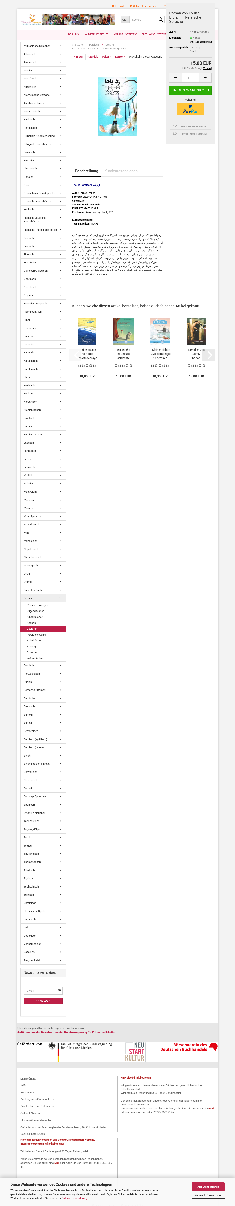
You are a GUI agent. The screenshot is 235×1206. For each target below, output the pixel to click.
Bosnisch (29, 152)
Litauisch (29, 467)
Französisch (31, 262)
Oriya (27, 573)
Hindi (27, 319)
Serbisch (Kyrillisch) (35, 739)
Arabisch (29, 70)
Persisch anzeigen (37, 605)
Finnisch (29, 254)
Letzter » (120, 56)
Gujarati (28, 295)
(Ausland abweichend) (201, 42)
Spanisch (29, 804)
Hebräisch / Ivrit (33, 311)
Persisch (29, 598)
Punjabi (28, 681)
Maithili (28, 475)
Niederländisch (32, 557)
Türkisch (29, 894)
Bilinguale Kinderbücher (37, 144)
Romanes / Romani (35, 690)
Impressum (27, 1092)
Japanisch (30, 344)
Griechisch (30, 287)
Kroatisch (29, 418)
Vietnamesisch (32, 943)
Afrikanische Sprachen (37, 45)
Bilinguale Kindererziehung (39, 135)
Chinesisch (30, 168)
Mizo (26, 532)
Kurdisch (29, 426)
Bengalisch (30, 127)
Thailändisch (31, 853)
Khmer (27, 377)
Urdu (26, 927)
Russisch (29, 706)
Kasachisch (31, 360)
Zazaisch (29, 952)
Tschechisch (31, 886)
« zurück (92, 56)
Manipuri (29, 500)
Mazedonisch (31, 524)
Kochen (31, 623)
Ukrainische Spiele (34, 911)
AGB (23, 1085)
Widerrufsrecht (96, 34)
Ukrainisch (30, 902)
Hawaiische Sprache (36, 303)
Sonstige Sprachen (35, 796)
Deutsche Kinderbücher (37, 201)
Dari (26, 185)
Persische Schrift (37, 634)
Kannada (29, 352)
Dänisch (28, 176)
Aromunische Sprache (37, 94)
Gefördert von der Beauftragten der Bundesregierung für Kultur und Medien (63, 1127)
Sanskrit (28, 714)
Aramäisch (30, 78)
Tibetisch (29, 870)
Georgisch (30, 278)
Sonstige (32, 646)
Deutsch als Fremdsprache (39, 193)
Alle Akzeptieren (208, 1186)
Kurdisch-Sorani (33, 434)
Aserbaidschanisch (35, 103)
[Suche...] (125, 19)
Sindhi (27, 755)
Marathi (28, 508)
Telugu (28, 845)
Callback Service (30, 1113)
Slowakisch (30, 772)
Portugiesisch (32, 673)
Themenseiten (32, 862)
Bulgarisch (30, 160)
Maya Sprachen (33, 516)
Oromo (28, 581)
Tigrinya (28, 878)
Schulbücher (34, 640)
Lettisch (28, 459)
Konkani (28, 393)
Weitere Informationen (208, 1195)
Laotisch (29, 442)
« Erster (79, 56)
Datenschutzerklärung (74, 1198)
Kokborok (29, 385)
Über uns (73, 34)
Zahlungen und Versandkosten (38, 1099)
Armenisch (30, 86)
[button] (175, 78)
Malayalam (30, 491)
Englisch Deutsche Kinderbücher (35, 219)
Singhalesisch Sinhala (37, 763)
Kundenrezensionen (121, 171)
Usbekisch (30, 935)
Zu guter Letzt (32, 960)
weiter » (106, 56)
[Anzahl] (190, 78)
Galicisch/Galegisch (36, 270)
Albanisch (29, 54)
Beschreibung (86, 171)
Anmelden (43, 1000)
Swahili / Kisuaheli (34, 812)
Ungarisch (30, 919)
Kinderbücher (34, 617)
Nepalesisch (31, 549)
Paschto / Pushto (34, 590)
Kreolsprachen (32, 409)
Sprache (32, 652)
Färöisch (29, 246)
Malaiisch (29, 483)
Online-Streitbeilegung (143, 6)
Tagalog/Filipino (33, 829)
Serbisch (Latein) (34, 747)
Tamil (27, 837)
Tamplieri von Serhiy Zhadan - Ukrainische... (196, 354)
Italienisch (30, 336)
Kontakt (118, 6)
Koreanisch (30, 401)
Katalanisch (31, 369)
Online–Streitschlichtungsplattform (141, 34)
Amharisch (30, 62)
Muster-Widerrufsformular (35, 1120)
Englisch (29, 209)
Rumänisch (30, 698)
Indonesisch (31, 328)
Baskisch (29, 119)
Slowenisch (30, 780)
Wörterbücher (35, 658)
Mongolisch (30, 540)
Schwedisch (31, 731)
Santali (28, 722)
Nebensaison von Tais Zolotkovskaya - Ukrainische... (87, 354)
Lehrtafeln (30, 450)
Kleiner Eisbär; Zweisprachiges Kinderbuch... (161, 354)
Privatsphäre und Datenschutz (38, 1106)
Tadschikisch (31, 821)
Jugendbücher (35, 611)
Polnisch (29, 665)
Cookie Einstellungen (32, 1133)
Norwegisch (31, 565)
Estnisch (29, 238)
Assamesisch (32, 111)
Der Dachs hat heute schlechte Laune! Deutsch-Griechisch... (123, 354)
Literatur (32, 628)
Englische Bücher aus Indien (40, 229)
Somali (28, 788)
